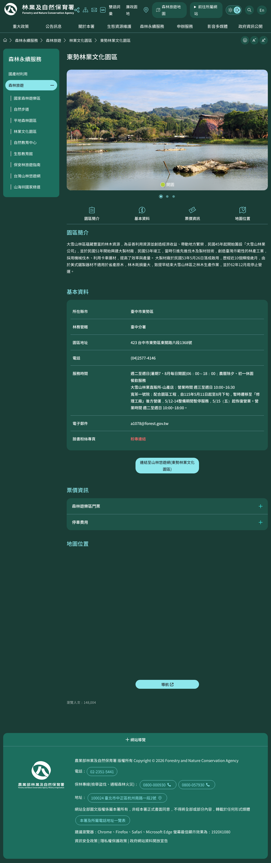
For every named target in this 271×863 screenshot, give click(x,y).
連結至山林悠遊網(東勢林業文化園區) (167, 465)
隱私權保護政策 (113, 840)
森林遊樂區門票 (86, 506)
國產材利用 (18, 73)
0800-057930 (197, 784)
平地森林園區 (25, 120)
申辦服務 (185, 26)
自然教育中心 (25, 142)
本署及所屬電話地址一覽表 (103, 820)
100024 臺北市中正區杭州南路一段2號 (127, 798)
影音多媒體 (217, 26)
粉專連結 (138, 438)
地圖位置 (243, 214)
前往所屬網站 (205, 10)
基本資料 (142, 214)
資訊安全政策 (86, 840)
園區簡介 (92, 214)
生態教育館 (23, 153)
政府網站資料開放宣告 (149, 840)
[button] (161, 196)
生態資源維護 (119, 26)
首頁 (5, 40)
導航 (165, 684)
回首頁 (39, 9)
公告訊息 (54, 26)
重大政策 (21, 26)
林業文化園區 (80, 40)
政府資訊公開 (250, 26)
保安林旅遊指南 (27, 164)
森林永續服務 (152, 26)
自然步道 (21, 109)
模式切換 (234, 10)
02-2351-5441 (102, 771)
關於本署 (86, 26)
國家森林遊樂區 (27, 98)
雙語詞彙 (114, 10)
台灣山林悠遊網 (27, 175)
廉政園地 (131, 10)
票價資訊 (192, 214)
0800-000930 (158, 784)
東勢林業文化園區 (115, 40)
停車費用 (80, 522)
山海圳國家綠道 (27, 186)
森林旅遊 (53, 40)
